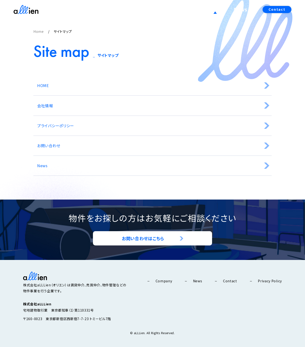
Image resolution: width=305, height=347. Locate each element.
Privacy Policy (270, 281)
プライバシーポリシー (55, 125)
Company (190, 9)
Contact (277, 9)
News (242, 9)
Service (218, 9)
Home (38, 31)
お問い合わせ (48, 145)
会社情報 (45, 105)
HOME (43, 85)
